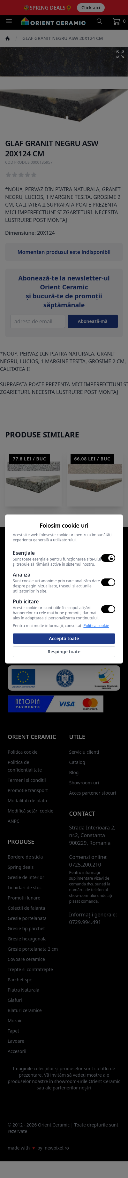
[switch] (108, 558)
